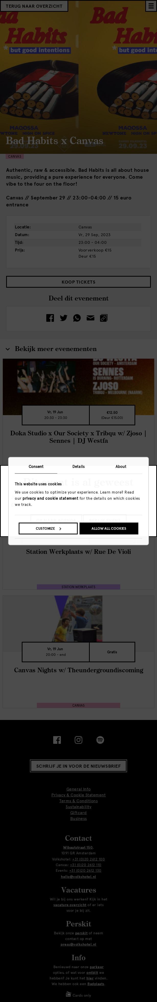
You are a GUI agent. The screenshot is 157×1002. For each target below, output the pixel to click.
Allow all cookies (109, 528)
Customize (48, 528)
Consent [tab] (36, 466)
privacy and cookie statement (50, 498)
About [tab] (121, 466)
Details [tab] (78, 466)
